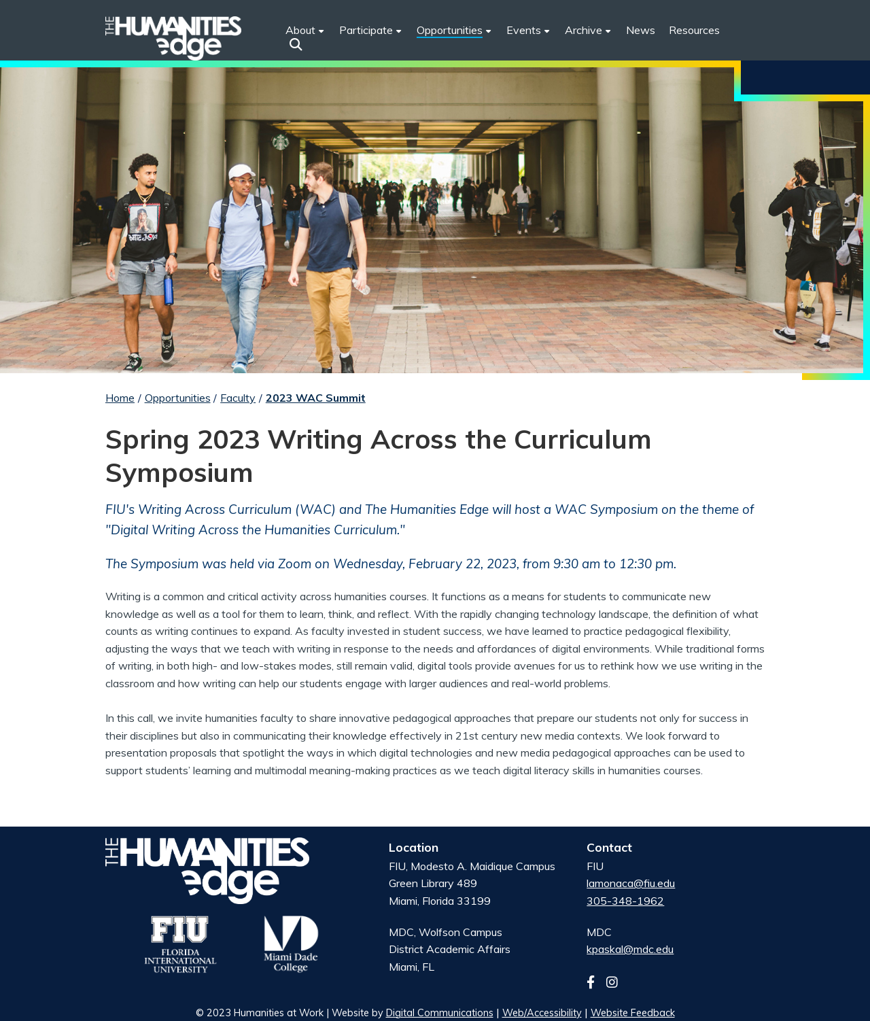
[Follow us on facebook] (595, 982)
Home (120, 397)
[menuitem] (371, 30)
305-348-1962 (625, 900)
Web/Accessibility (542, 1013)
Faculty (238, 397)
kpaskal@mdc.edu (630, 949)
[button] (295, 44)
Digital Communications (439, 1013)
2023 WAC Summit (316, 397)
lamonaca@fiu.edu (631, 883)
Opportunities (178, 397)
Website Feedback (633, 1013)
